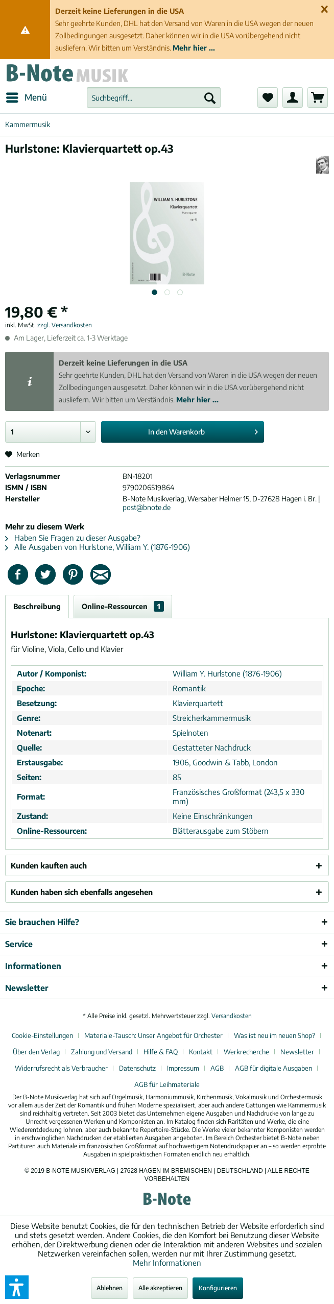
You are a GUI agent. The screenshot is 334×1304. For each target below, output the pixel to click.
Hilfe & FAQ (161, 1052)
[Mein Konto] (292, 97)
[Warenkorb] (317, 97)
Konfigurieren (218, 1288)
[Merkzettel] (267, 97)
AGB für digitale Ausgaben (273, 1068)
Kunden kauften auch (49, 865)
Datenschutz (137, 1068)
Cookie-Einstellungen (42, 1035)
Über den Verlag (36, 1052)
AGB (217, 1068)
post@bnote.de (147, 507)
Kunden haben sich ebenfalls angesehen (82, 892)
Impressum (183, 1068)
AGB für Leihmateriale (167, 1084)
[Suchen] (210, 97)
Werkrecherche (246, 1052)
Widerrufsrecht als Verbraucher (61, 1068)
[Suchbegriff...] (154, 97)
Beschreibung (37, 606)
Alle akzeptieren (160, 1288)
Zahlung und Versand (101, 1052)
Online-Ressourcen (123, 606)
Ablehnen (110, 1288)
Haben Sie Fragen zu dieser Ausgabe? (72, 537)
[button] (17, 1287)
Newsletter (297, 1052)
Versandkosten (231, 1016)
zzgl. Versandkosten (64, 325)
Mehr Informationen (167, 1262)
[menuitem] (26, 97)
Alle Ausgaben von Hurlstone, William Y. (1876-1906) (97, 546)
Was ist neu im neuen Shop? (274, 1035)
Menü (26, 96)
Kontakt (200, 1052)
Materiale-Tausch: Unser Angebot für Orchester (153, 1035)
